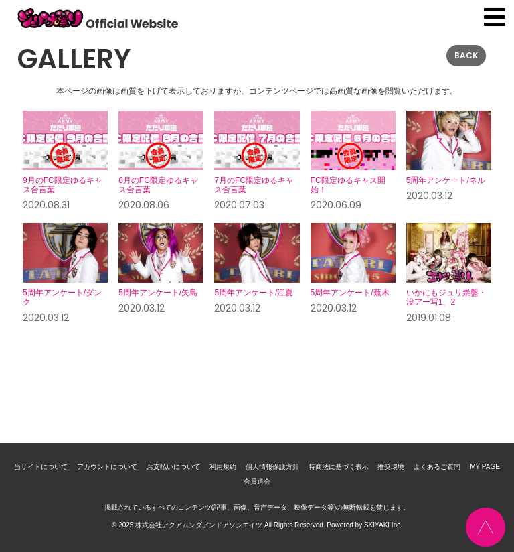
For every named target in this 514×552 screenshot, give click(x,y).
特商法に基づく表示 (339, 466)
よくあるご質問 (437, 466)
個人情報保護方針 (272, 466)
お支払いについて (173, 466)
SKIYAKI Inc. (383, 525)
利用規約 (222, 466)
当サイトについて (41, 466)
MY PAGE (485, 466)
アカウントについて (107, 466)
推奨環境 (390, 466)
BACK (466, 55)
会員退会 (257, 481)
